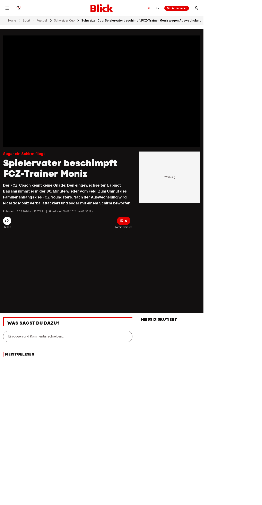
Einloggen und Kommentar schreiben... (36, 336)
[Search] (19, 8)
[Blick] (101, 8)
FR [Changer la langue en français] (157, 8)
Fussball (42, 20)
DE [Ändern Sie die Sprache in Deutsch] (149, 8)
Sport (26, 20)
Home (12, 20)
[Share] (7, 221)
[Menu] (7, 8)
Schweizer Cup (64, 20)
